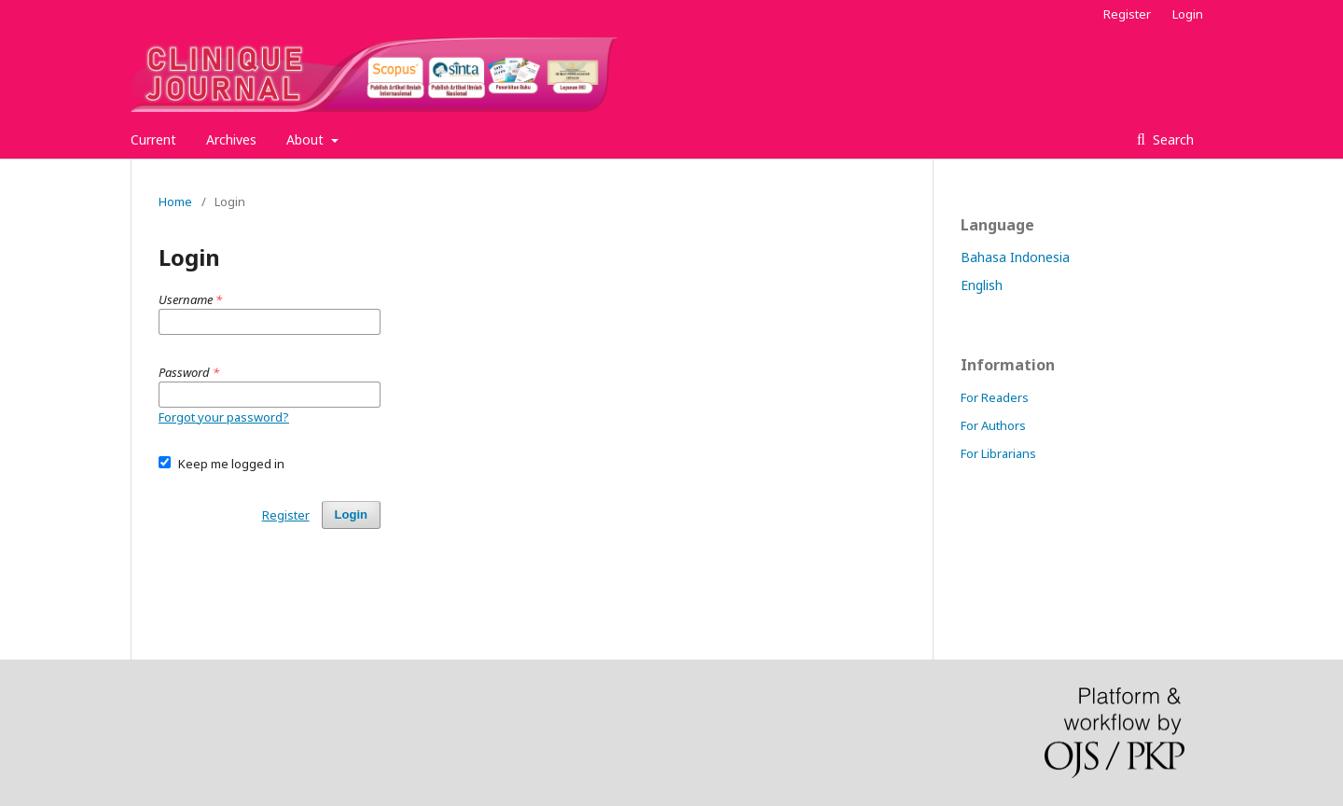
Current (153, 139)
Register (1127, 14)
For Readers (995, 397)
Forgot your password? (224, 417)
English (982, 285)
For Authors (993, 425)
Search (1171, 139)
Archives (231, 139)
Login (1187, 14)
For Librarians (998, 453)
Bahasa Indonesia (1015, 257)
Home (175, 201)
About (306, 139)
